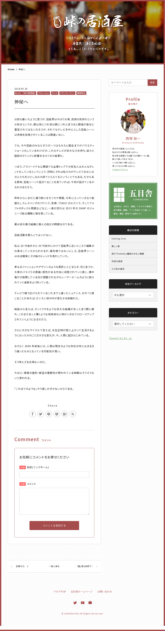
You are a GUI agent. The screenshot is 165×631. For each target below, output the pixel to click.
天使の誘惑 (117, 261)
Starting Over (119, 238)
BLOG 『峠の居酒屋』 (25, 93)
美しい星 (116, 246)
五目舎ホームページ (81, 596)
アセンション (43, 93)
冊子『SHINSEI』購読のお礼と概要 (128, 253)
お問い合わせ (104, 596)
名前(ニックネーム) (38, 467)
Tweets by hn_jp (120, 338)
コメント (31, 484)
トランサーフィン (67, 93)
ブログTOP (59, 596)
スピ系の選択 (118, 268)
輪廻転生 (81, 93)
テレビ (55, 93)
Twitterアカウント (120, 169)
